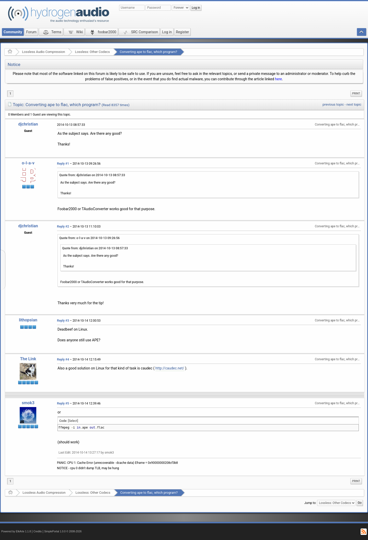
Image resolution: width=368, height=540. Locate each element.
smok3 (28, 402)
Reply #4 (63, 359)
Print (356, 93)
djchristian (28, 124)
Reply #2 (63, 226)
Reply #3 (63, 320)
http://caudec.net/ (169, 368)
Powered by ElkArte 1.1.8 (16, 531)
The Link (28, 358)
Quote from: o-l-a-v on (89, 238)
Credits (37, 531)
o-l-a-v (28, 163)
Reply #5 (63, 403)
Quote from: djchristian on (92, 175)
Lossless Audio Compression (43, 52)
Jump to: (310, 503)
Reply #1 (63, 163)
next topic (354, 104)
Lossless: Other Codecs (92, 52)
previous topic (333, 104)
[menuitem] (356, 94)
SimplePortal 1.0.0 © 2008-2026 (63, 531)
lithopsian (28, 320)
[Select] (73, 421)
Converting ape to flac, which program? (148, 52)
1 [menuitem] (10, 93)
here (278, 79)
